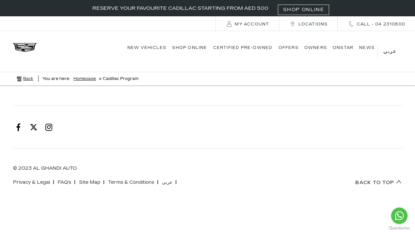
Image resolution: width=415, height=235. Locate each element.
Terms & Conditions (131, 174)
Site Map (89, 174)
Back (28, 70)
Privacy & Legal (31, 174)
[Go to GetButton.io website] (399, 228)
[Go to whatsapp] (399, 216)
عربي (167, 174)
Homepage (84, 70)
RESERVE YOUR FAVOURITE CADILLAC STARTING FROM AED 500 (210, 8)
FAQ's (64, 174)
